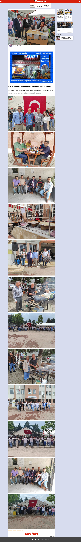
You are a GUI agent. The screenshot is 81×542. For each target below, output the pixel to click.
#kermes (14, 530)
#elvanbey (10, 530)
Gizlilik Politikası (45, 539)
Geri (1, 1)
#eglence (19, 530)
